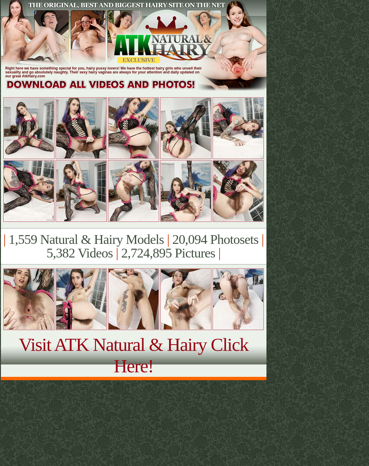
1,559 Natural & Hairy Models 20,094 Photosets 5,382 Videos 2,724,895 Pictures (133, 246)
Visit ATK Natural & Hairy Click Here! (133, 355)
